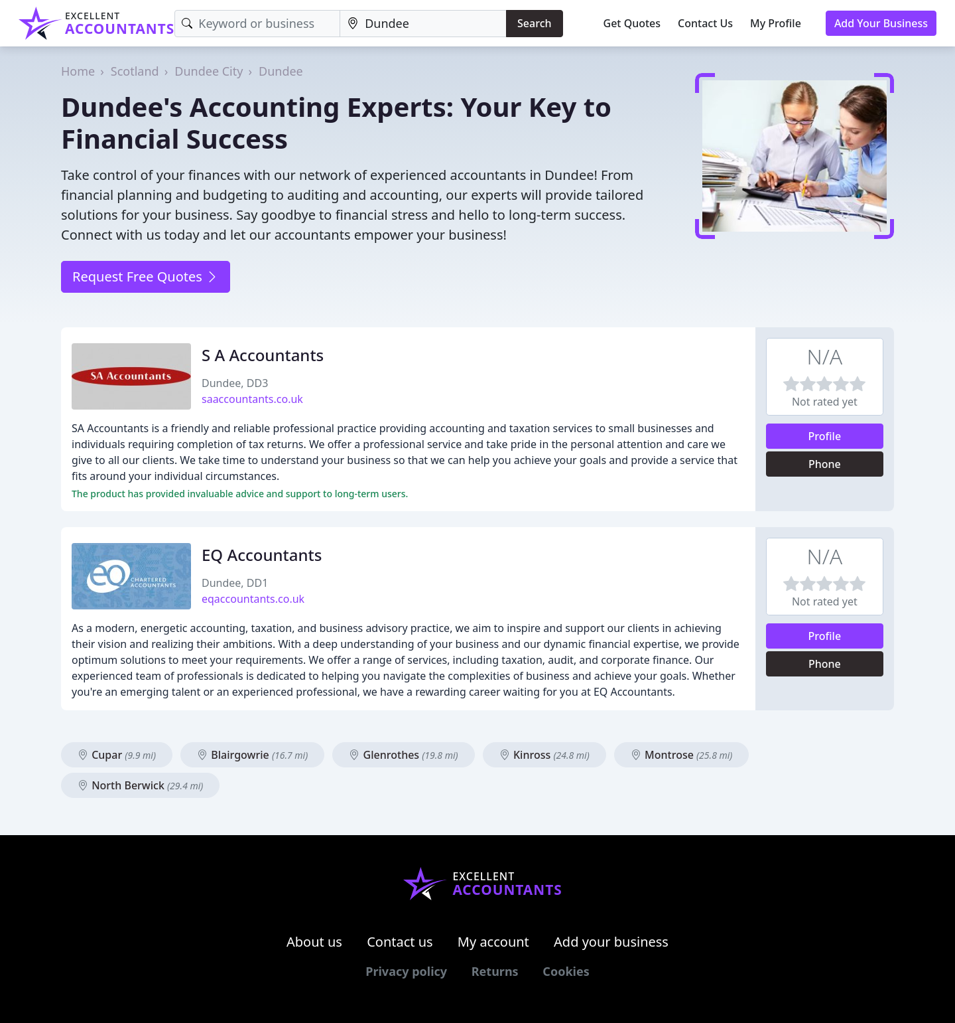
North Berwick (140, 785)
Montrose (682, 755)
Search (534, 23)
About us (314, 942)
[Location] (423, 23)
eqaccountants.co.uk (253, 598)
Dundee (281, 71)
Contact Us (705, 23)
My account (493, 942)
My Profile (775, 23)
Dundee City (208, 71)
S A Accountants (263, 355)
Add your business (611, 942)
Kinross (544, 755)
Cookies (565, 971)
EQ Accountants (262, 555)
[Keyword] (257, 23)
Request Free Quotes (145, 276)
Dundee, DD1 (235, 583)
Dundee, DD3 (235, 383)
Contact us (400, 942)
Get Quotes (632, 23)
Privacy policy (406, 971)
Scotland (135, 71)
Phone (824, 464)
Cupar (117, 755)
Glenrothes (403, 755)
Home (78, 71)
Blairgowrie (252, 755)
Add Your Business (881, 23)
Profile (825, 436)
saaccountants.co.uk (252, 399)
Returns (495, 971)
